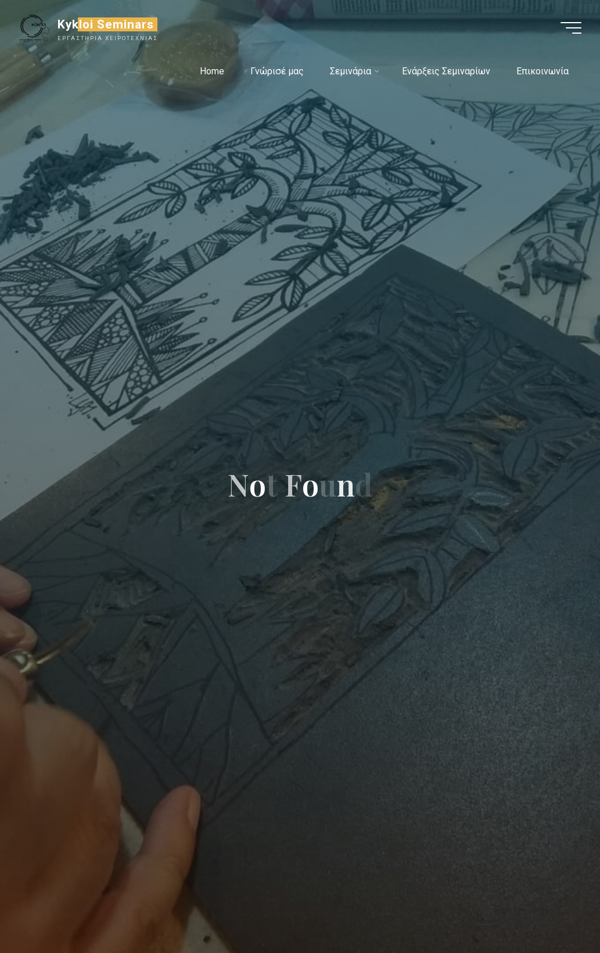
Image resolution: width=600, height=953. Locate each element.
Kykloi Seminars (106, 24)
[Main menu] (571, 28)
